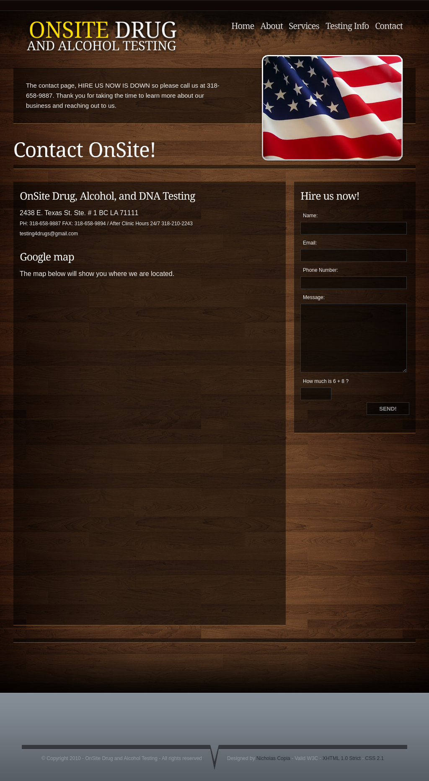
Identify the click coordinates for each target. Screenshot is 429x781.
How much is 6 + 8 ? (326, 381)
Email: (310, 243)
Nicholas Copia (273, 758)
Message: (314, 297)
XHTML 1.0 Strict (342, 758)
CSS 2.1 (374, 758)
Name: (310, 216)
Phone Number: (320, 270)
